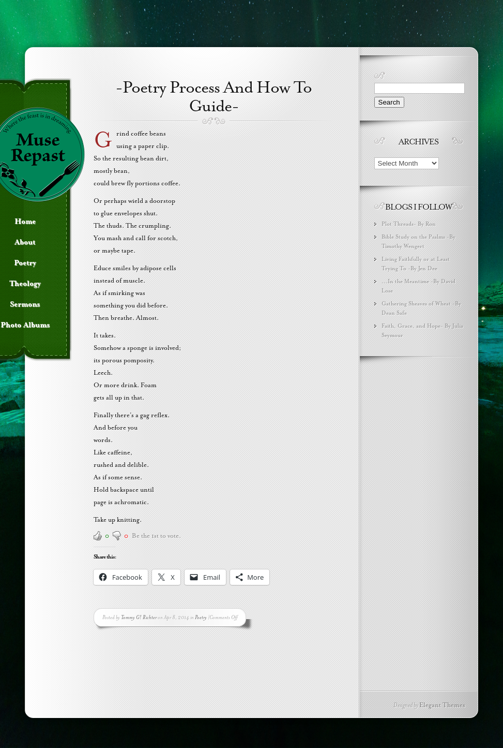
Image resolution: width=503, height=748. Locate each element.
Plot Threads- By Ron (409, 224)
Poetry (201, 617)
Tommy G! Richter (139, 617)
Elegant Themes (442, 705)
